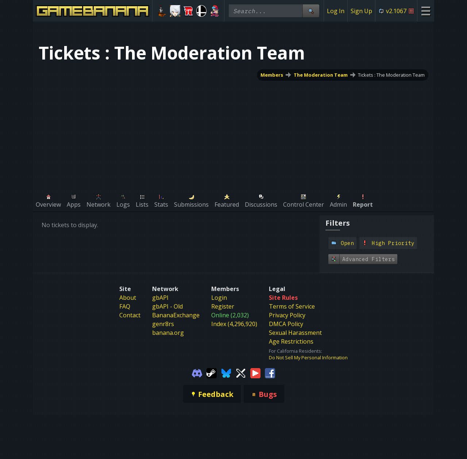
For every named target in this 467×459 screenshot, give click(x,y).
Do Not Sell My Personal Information (308, 357)
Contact (129, 315)
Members (271, 75)
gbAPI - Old (167, 306)
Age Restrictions (291, 341)
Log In (335, 11)
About (127, 298)
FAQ (124, 306)
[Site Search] (310, 10)
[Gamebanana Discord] (197, 372)
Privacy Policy (287, 315)
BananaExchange (176, 315)
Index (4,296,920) (234, 324)
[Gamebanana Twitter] (241, 372)
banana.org (168, 333)
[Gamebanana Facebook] (270, 372)
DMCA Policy (286, 324)
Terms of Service (292, 306)
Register (222, 306)
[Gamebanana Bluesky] (226, 372)
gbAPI (160, 298)
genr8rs (163, 324)
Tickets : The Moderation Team (391, 75)
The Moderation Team (321, 75)
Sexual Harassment (295, 333)
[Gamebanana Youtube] (255, 372)
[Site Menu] (425, 11)
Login (219, 298)
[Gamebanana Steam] (211, 372)
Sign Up (361, 11)
